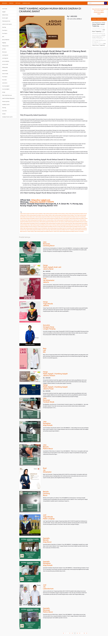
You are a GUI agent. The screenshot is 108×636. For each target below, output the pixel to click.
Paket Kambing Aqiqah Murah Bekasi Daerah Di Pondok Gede (50, 226)
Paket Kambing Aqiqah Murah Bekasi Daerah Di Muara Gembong (43, 224)
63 (75, 633)
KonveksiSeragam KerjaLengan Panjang (49, 327)
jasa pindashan (5, 39)
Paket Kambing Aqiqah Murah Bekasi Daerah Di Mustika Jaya (69, 224)
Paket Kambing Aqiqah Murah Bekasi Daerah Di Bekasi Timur (64, 215)
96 (84, 633)
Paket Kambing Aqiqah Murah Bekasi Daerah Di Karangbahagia (32, 223)
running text (5, 55)
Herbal (3, 113)
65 (79, 633)
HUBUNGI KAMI (26, 3)
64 (77, 633)
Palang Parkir (5, 45)
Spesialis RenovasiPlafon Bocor (48, 610)
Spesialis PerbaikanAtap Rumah (47, 563)
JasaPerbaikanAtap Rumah (47, 423)
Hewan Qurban (5, 101)
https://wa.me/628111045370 (42, 202)
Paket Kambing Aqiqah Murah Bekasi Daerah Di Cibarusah (31, 218)
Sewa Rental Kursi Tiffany (98, 22)
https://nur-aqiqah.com (40, 200)
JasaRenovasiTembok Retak (48, 400)
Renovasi (4, 52)
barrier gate (5, 18)
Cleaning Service (6, 21)
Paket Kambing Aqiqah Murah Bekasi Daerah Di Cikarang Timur (66, 220)
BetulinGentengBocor (46, 493)
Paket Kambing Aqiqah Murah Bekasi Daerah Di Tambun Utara (46, 231)
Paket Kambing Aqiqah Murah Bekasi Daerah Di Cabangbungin (73, 216)
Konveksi (4, 79)
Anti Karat (4, 8)
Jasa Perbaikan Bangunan (8, 98)
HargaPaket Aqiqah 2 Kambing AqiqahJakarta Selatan (55, 373)
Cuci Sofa (4, 110)
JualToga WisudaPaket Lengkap (49, 517)
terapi (3, 92)
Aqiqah (3, 11)
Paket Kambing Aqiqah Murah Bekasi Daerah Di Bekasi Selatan (39, 215)
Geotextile (4, 70)
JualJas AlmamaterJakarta (48, 280)
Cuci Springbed (5, 86)
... (67, 633)
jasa (3, 36)
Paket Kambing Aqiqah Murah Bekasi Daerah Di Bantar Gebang (55, 213)
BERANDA (4, 3)
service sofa (5, 64)
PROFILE (11, 3)
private (4, 48)
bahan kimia (5, 14)
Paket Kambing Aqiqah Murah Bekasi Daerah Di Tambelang (62, 229)
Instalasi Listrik (5, 104)
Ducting (4, 27)
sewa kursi (4, 82)
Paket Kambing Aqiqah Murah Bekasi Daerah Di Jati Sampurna (51, 221)
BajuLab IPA (44, 350)
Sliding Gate (5, 67)
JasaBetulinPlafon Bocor (48, 447)
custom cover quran (7, 24)
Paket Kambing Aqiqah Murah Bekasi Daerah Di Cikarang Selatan (41, 220)
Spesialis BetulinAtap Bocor (47, 540)
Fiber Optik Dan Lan (7, 95)
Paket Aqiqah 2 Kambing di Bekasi (98, 38)
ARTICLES (18, 3)
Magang (4, 42)
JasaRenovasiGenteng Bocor (49, 244)
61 (69, 633)
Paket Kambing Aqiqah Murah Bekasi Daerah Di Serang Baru (60, 228)
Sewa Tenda (5, 73)
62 (72, 633)
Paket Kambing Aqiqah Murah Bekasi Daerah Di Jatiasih (76, 221)
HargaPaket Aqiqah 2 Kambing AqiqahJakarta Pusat (55, 387)
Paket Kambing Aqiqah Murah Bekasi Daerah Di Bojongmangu (47, 216)
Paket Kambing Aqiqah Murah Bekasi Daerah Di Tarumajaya (72, 231)
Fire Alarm (4, 30)
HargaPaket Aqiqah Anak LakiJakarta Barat (52, 267)
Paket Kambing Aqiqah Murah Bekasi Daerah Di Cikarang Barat (56, 218)
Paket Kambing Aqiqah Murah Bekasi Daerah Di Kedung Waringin (59, 223)
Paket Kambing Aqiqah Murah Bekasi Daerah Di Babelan (31, 213)
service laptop (5, 61)
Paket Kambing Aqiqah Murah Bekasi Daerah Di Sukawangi (38, 229)
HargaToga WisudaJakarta (48, 303)
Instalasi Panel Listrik (7, 116)
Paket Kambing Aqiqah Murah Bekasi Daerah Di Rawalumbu (35, 228)
